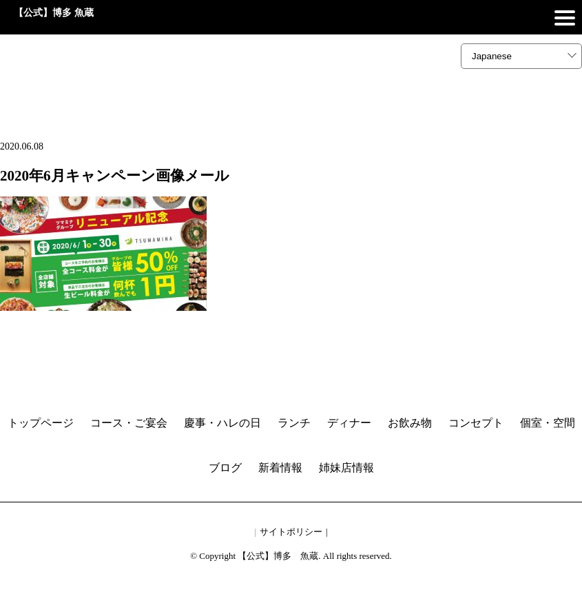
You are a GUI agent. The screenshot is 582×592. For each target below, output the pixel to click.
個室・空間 (547, 423)
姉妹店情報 (346, 467)
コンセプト (475, 423)
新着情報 (280, 467)
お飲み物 (410, 423)
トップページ (41, 423)
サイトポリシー (291, 532)
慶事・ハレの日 (222, 423)
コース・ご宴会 (128, 423)
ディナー (349, 423)
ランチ (294, 423)
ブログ (225, 467)
